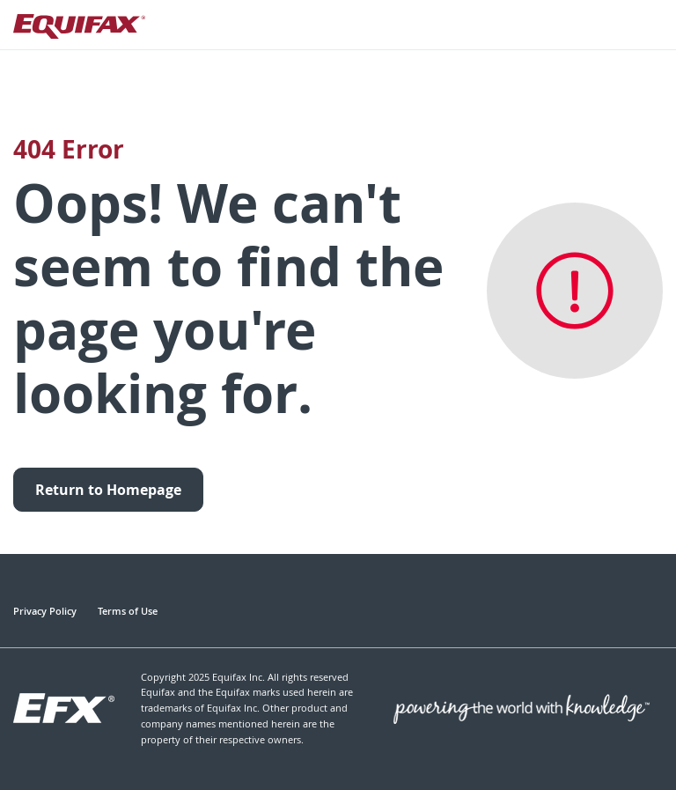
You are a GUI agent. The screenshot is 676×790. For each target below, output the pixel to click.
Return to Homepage (108, 489)
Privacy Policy (45, 610)
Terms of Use (128, 610)
